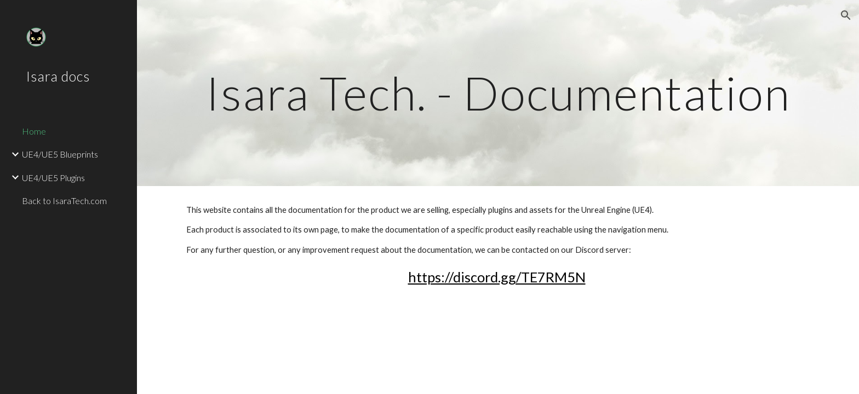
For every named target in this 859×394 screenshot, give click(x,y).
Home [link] (34, 131)
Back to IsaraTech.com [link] (64, 200)
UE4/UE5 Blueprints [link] (60, 154)
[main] (498, 92)
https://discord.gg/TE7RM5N (497, 277)
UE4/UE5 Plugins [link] (53, 177)
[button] (846, 15)
